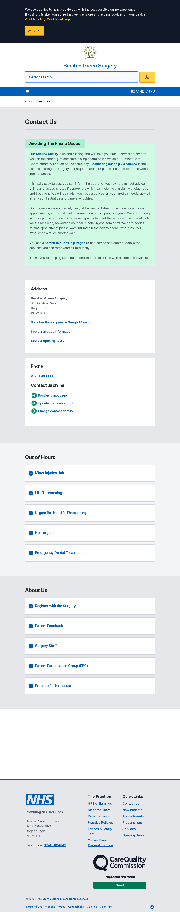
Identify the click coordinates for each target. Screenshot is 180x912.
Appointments (133, 816)
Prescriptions (132, 822)
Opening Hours (133, 835)
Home (28, 101)
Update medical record (52, 403)
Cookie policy (35, 19)
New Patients (132, 810)
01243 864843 (42, 376)
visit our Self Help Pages (67, 243)
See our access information (51, 331)
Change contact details (52, 411)
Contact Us (130, 803)
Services (129, 829)
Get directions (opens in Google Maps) (60, 322)
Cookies (92, 906)
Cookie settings (59, 19)
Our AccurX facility (43, 154)
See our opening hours (47, 341)
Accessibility (76, 906)
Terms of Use (34, 906)
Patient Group (98, 816)
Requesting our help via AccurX (113, 164)
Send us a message (49, 395)
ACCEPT (34, 31)
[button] (89, 606)
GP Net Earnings (100, 803)
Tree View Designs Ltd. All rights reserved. (62, 898)
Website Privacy (55, 906)
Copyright (106, 906)
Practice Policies (100, 822)
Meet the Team (99, 810)
